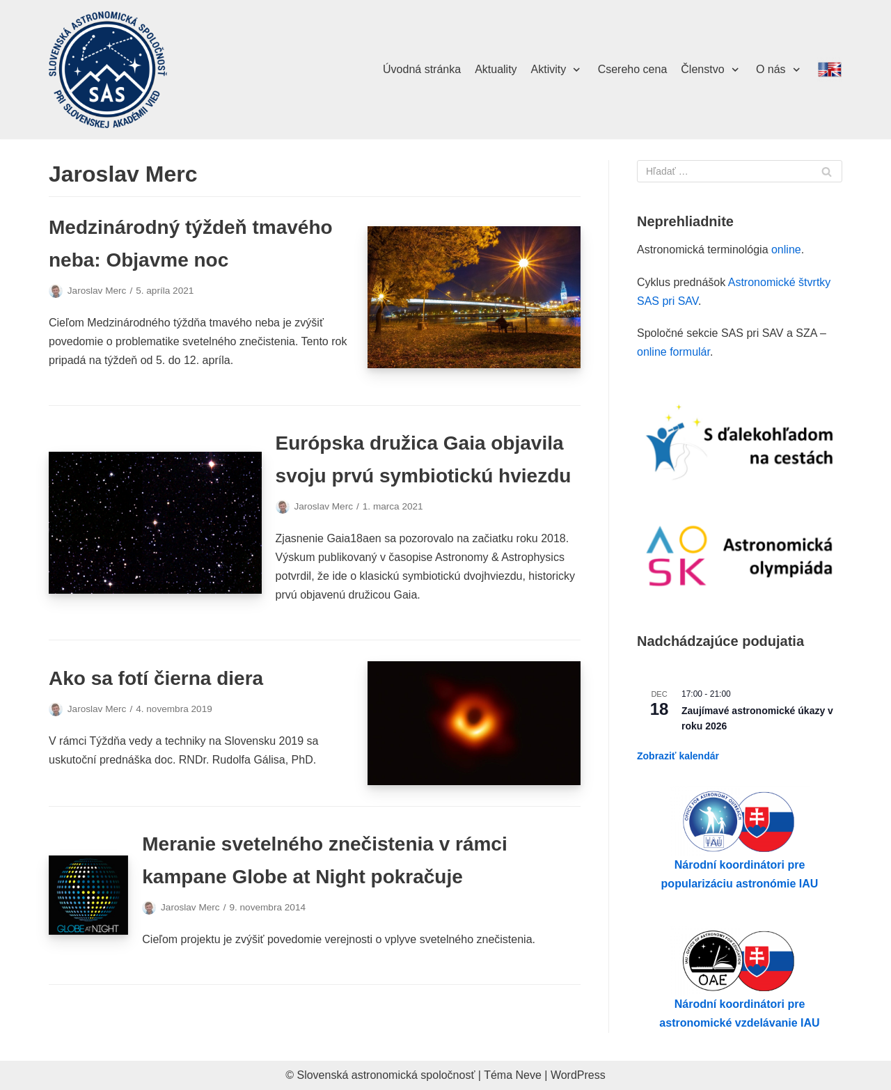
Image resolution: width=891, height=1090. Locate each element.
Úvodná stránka (422, 69)
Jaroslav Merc (97, 290)
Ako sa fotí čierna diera (156, 678)
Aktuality (496, 69)
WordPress (578, 1075)
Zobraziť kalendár (678, 755)
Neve (529, 1075)
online (786, 249)
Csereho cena (633, 69)
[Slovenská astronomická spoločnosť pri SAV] (108, 70)
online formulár (673, 352)
